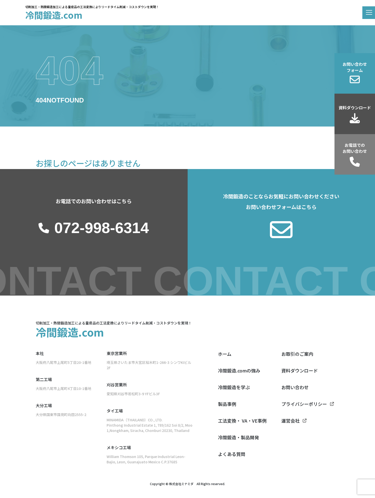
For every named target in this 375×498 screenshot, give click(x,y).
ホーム (224, 353)
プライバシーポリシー (304, 404)
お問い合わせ (295, 387)
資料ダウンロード (355, 108)
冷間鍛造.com (53, 14)
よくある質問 (231, 454)
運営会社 (290, 420)
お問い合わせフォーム (355, 67)
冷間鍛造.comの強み (239, 370)
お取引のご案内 (297, 353)
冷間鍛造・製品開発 (238, 437)
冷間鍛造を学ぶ (234, 387)
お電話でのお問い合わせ (355, 148)
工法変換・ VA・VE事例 (242, 420)
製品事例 (227, 404)
